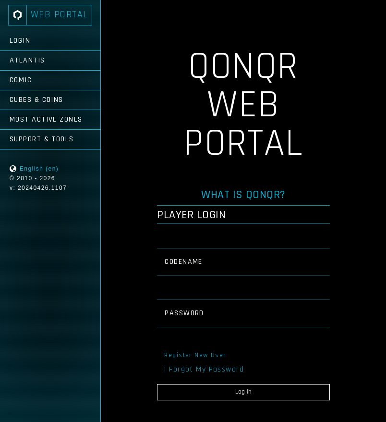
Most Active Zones (46, 119)
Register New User (195, 355)
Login (20, 41)
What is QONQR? (243, 194)
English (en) (39, 168)
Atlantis (27, 60)
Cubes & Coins (36, 100)
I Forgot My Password (204, 369)
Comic (21, 80)
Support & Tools (42, 139)
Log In (243, 391)
